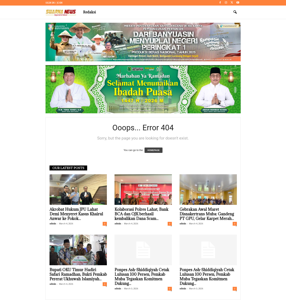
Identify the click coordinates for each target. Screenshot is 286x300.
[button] (235, 12)
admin (53, 223)
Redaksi (89, 12)
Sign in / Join (54, 2)
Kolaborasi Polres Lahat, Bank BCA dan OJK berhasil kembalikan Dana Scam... (141, 214)
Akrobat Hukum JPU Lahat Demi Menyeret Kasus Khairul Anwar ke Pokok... (76, 214)
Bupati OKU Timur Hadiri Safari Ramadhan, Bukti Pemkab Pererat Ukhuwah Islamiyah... (78, 274)
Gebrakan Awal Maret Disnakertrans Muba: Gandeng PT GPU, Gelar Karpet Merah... (207, 214)
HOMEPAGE (153, 150)
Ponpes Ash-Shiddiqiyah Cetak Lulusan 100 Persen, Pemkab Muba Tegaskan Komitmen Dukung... (142, 276)
